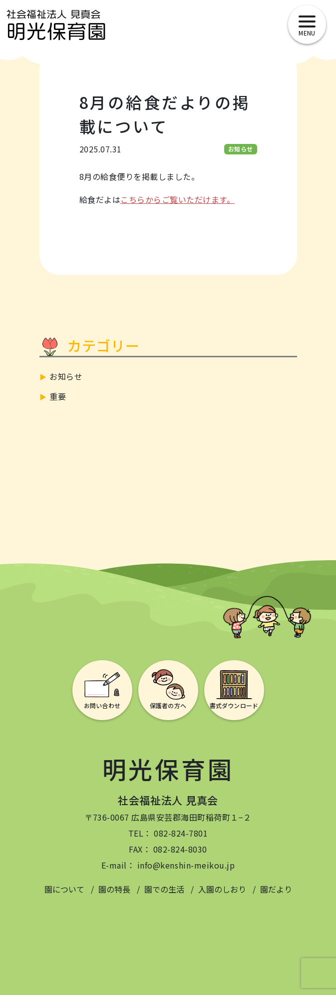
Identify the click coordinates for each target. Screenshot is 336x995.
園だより (276, 889)
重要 (57, 396)
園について (64, 889)
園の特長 (114, 889)
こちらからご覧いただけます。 (177, 199)
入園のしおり (222, 889)
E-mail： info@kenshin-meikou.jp (168, 865)
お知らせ (65, 376)
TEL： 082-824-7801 (168, 833)
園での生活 (164, 889)
